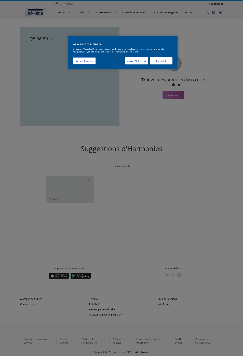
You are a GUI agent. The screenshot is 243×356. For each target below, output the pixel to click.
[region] (123, 52)
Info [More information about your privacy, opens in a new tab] (136, 51)
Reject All (161, 61)
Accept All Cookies (136, 61)
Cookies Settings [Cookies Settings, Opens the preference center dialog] (84, 61)
